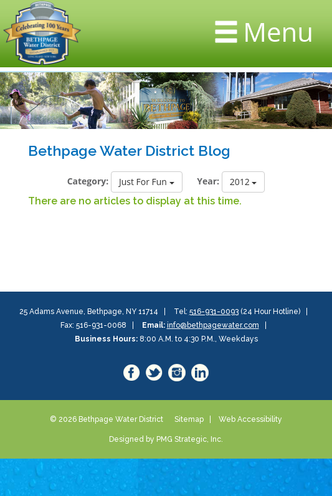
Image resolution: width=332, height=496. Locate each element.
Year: (208, 181)
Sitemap (189, 419)
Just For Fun (146, 182)
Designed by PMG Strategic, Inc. (166, 439)
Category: (88, 181)
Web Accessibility (250, 419)
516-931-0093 (214, 311)
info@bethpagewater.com (213, 325)
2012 (243, 182)
